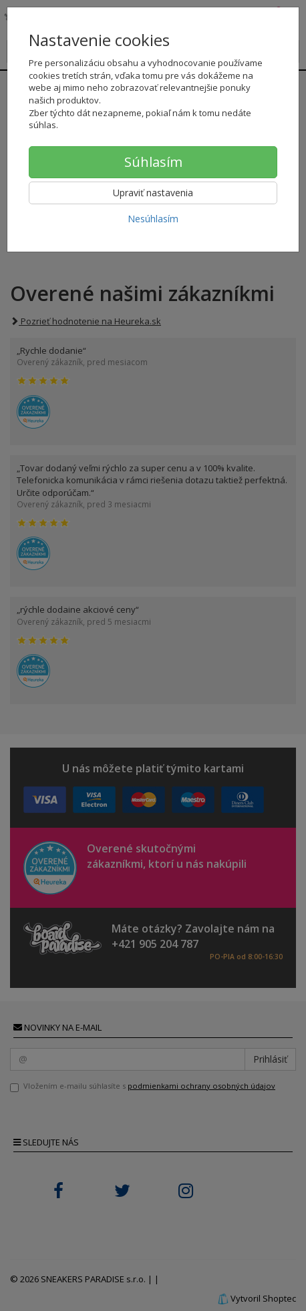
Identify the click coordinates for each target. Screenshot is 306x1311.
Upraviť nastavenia (153, 192)
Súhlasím (153, 162)
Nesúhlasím (153, 218)
